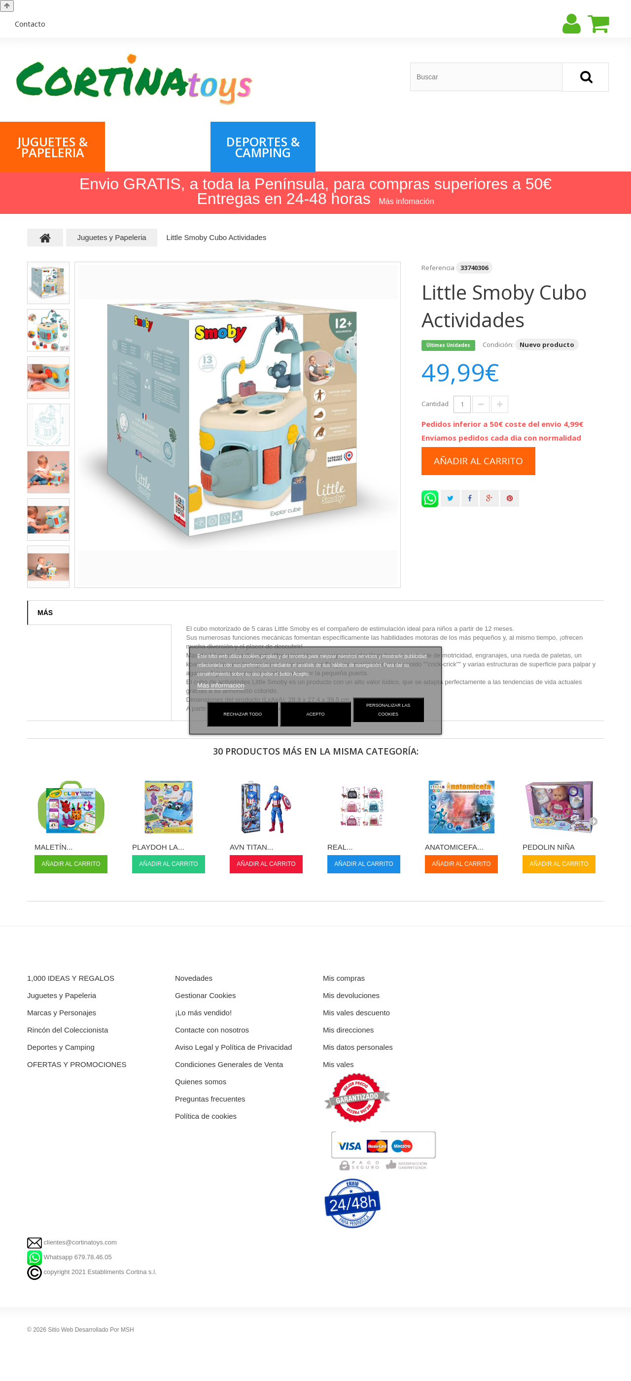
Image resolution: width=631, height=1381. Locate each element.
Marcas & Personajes (157, 147)
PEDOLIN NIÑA (549, 847)
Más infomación (406, 201)
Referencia (438, 267)
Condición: (498, 344)
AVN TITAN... (251, 847)
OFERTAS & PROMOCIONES (369, 147)
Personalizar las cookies (388, 710)
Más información (220, 685)
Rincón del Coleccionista (582, 147)
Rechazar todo (243, 714)
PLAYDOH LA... (158, 847)
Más (45, 613)
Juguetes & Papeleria (53, 147)
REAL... (340, 847)
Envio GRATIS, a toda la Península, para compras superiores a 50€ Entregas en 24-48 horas (315, 191)
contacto (30, 24)
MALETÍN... (54, 847)
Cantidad (435, 403)
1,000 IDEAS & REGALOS (473, 147)
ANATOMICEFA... (454, 847)
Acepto (316, 714)
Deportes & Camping (263, 147)
